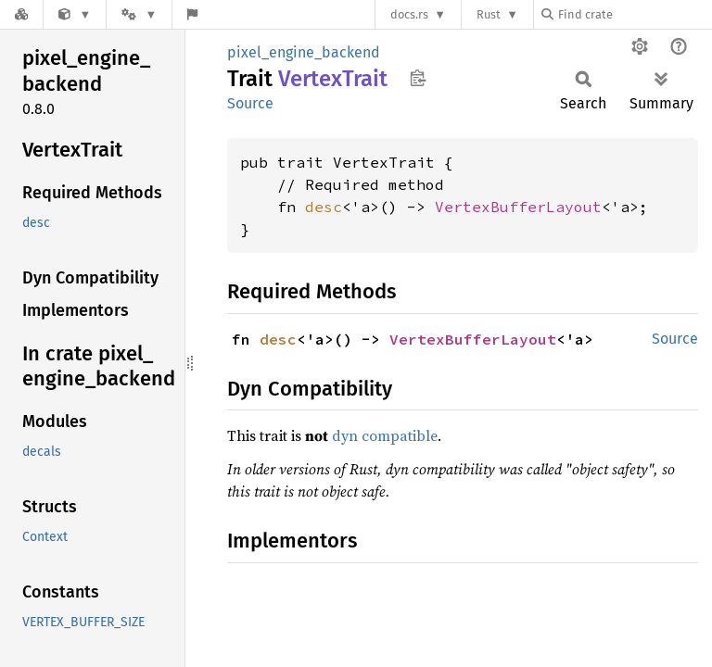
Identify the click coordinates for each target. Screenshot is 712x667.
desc (323, 206)
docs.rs (409, 14)
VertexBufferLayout (518, 206)
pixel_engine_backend (303, 52)
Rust (489, 14)
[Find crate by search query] (634, 14)
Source (250, 103)
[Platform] (139, 14)
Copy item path (417, 78)
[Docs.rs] (21, 14)
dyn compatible (385, 435)
